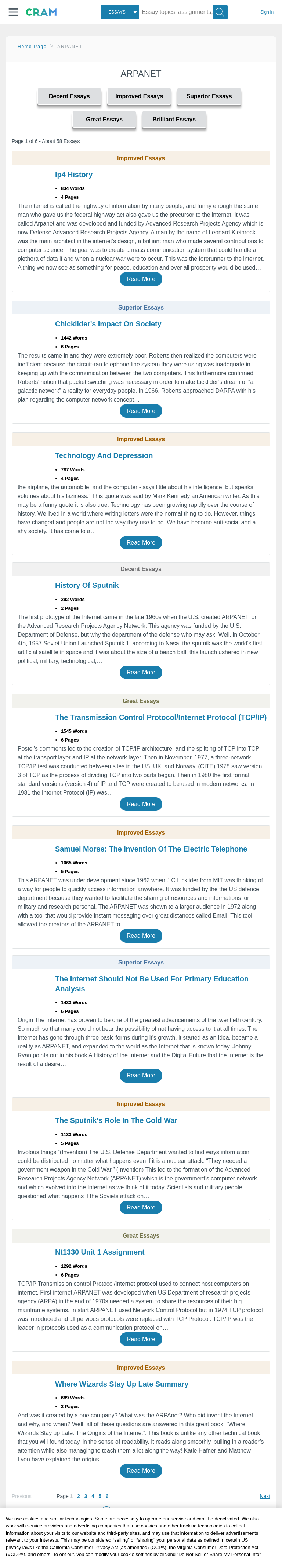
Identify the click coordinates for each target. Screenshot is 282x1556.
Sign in (267, 12)
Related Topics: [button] (150, 1511)
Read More (141, 279)
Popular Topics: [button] (149, 1527)
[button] (13, 12)
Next (265, 1496)
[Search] (220, 12)
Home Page (32, 46)
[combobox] (120, 12)
